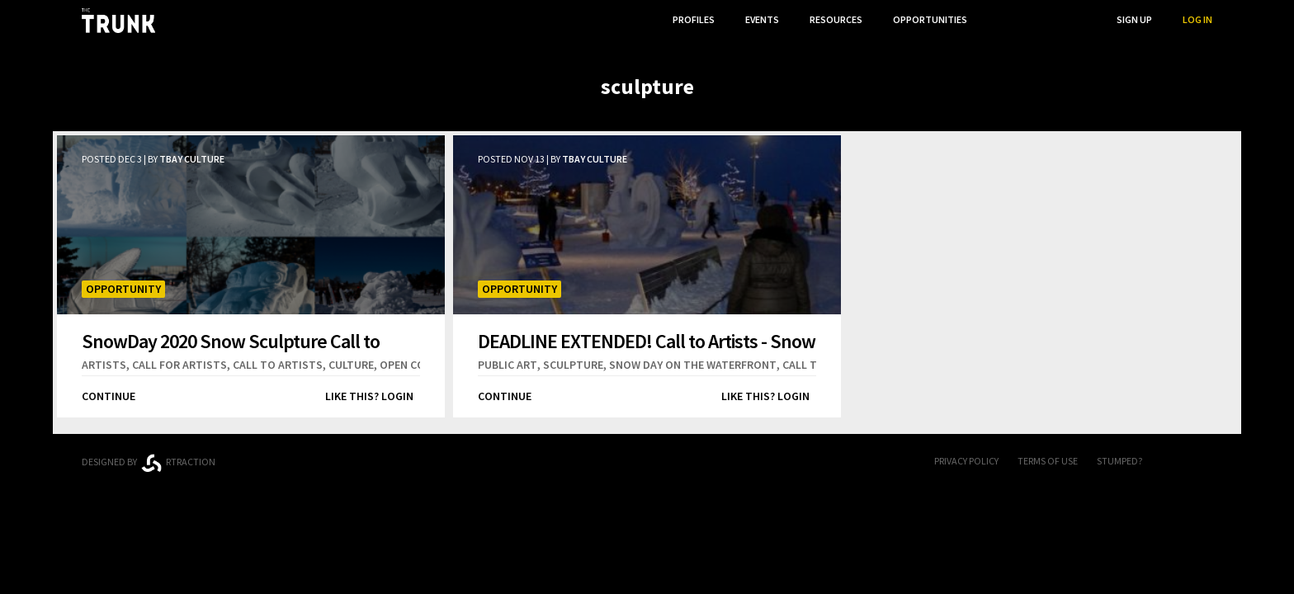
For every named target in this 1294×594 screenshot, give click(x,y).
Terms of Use (1048, 461)
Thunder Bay (442, 459)
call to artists (278, 364)
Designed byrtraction (148, 463)
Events (762, 19)
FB (1171, 462)
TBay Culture (191, 159)
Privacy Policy (966, 461)
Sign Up (1134, 19)
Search (1068, 19)
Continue (108, 396)
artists (104, 364)
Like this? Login (369, 396)
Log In (1197, 19)
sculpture (573, 364)
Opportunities (930, 19)
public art (507, 364)
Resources (836, 19)
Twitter (1204, 462)
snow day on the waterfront (693, 364)
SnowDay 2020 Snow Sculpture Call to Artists (231, 341)
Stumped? (1119, 461)
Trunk (647, 462)
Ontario (319, 455)
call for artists (179, 364)
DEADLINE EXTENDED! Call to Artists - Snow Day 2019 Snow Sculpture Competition (646, 341)
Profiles (694, 19)
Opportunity (123, 288)
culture (351, 364)
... (1001, 19)
